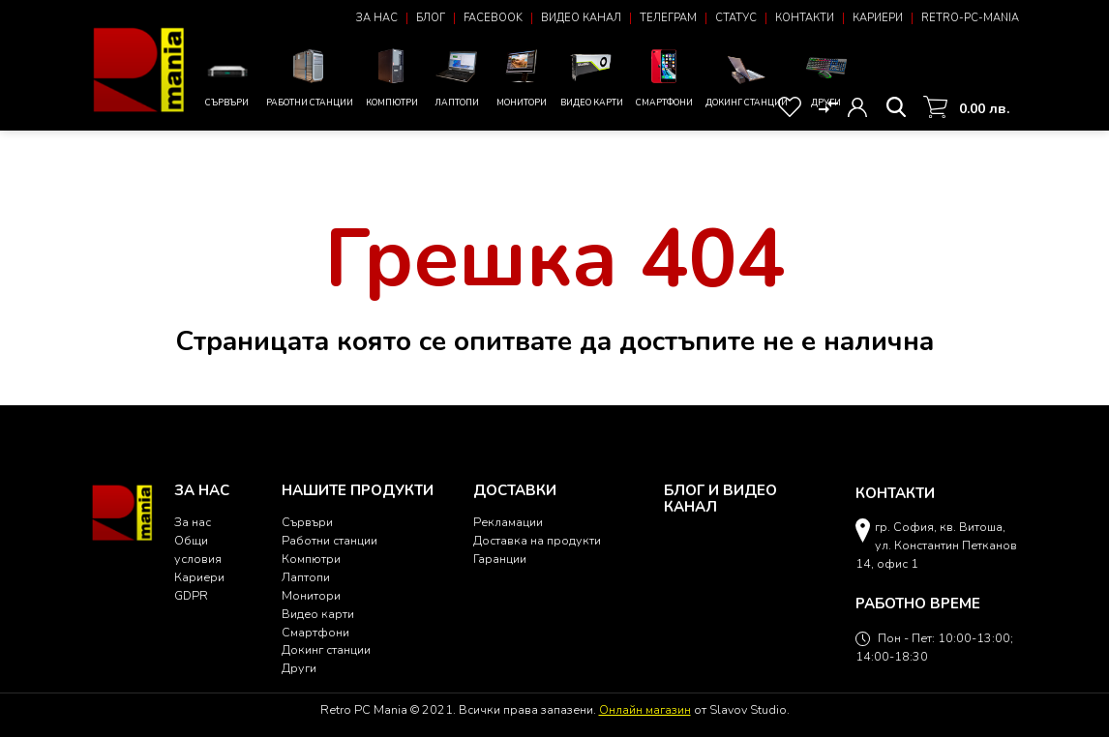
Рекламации (508, 522)
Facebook (493, 18)
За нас (377, 18)
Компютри (392, 76)
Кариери (878, 18)
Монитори (521, 76)
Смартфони (664, 76)
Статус (736, 18)
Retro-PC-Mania (970, 18)
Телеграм (668, 18)
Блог (430, 18)
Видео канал (581, 18)
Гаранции (499, 558)
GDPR (191, 595)
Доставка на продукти (537, 540)
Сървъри (227, 81)
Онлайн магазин (645, 709)
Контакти (804, 18)
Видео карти (591, 76)
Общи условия (198, 549)
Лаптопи (457, 76)
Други (826, 76)
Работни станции (309, 76)
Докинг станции (746, 80)
